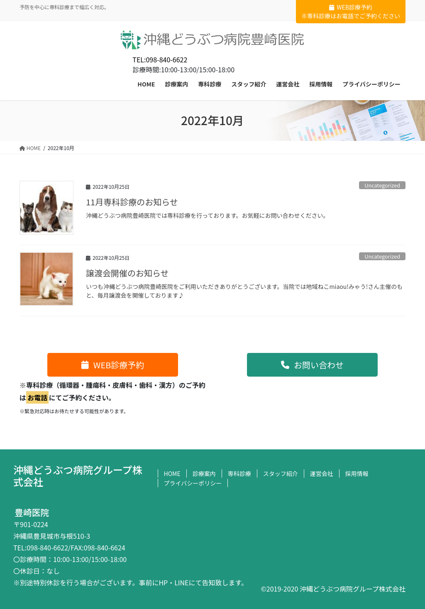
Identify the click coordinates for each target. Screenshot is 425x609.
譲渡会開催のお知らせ (127, 273)
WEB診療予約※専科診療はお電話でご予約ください (350, 11)
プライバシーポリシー (193, 483)
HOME (172, 473)
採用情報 (357, 473)
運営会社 (321, 473)
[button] (112, 365)
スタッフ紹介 (280, 473)
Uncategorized (382, 185)
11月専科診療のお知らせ (132, 202)
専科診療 (239, 473)
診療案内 (204, 473)
